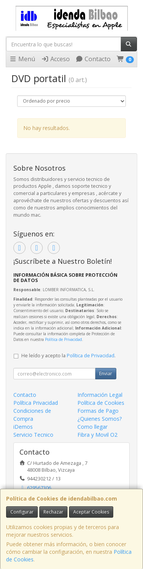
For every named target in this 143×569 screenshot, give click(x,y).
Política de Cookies (100, 402)
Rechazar (53, 512)
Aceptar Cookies (91, 512)
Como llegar (92, 426)
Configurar (22, 512)
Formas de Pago (98, 410)
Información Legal (99, 394)
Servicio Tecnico (33, 434)
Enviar (105, 373)
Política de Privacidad (63, 339)
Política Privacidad (35, 402)
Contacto (93, 59)
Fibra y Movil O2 (97, 434)
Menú (22, 59)
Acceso (55, 59)
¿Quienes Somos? (99, 418)
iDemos (23, 426)
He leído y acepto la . (68, 355)
